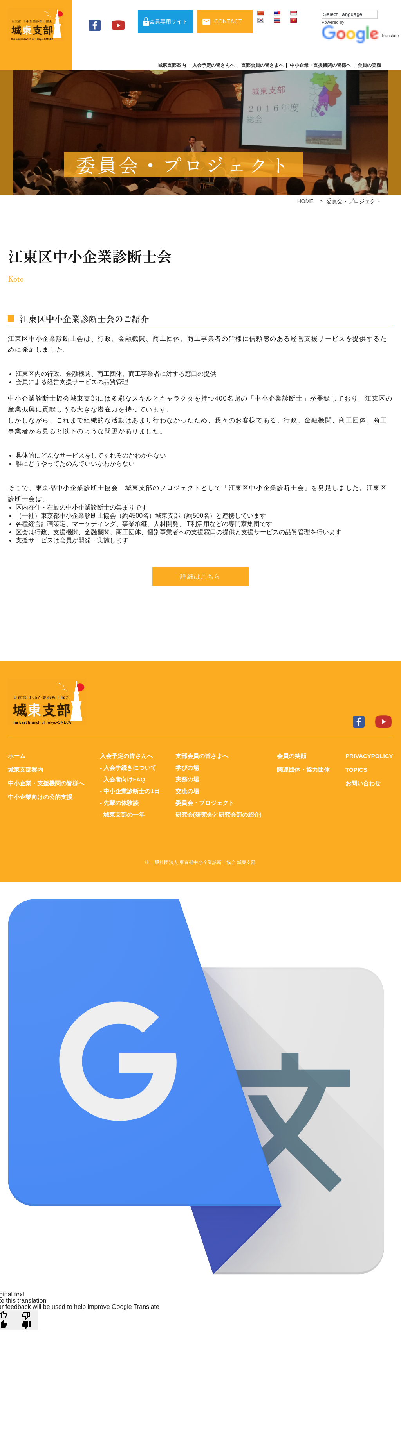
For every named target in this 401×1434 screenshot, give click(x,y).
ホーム (16, 756)
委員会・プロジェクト (204, 802)
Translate (360, 35)
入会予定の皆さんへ (213, 65)
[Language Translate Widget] (350, 14)
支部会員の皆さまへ (262, 65)
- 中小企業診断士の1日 (130, 791)
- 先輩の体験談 (119, 802)
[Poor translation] (26, 1320)
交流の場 (187, 791)
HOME (305, 201)
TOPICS (356, 769)
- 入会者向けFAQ (122, 779)
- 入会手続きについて (128, 767)
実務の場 (187, 779)
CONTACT (228, 21)
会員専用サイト (168, 21)
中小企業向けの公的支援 (40, 797)
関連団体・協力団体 (303, 769)
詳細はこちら (200, 576)
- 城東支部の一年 (122, 814)
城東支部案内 (172, 65)
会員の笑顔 (369, 65)
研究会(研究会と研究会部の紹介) (218, 814)
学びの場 (187, 767)
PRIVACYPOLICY (369, 756)
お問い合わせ (363, 783)
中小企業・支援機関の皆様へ (320, 65)
